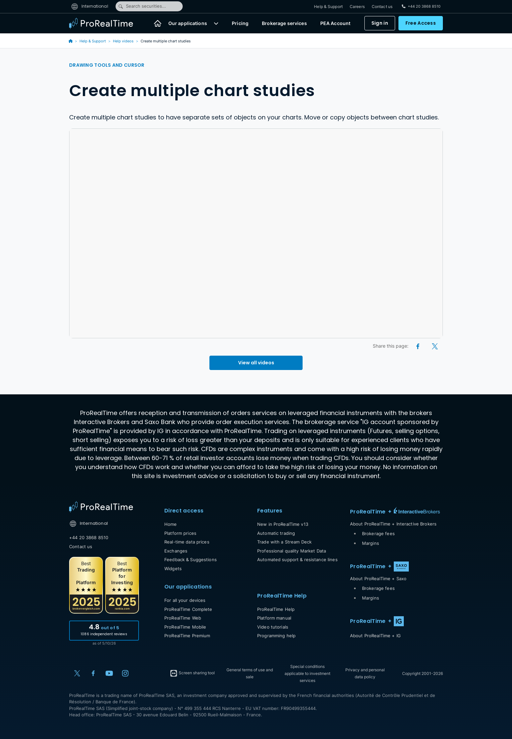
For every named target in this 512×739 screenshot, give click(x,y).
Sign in (379, 23)
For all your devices (185, 600)
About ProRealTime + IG (375, 635)
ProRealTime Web (182, 618)
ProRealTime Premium (187, 635)
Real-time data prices (186, 541)
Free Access (420, 23)
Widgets (173, 568)
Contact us (382, 6)
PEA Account (335, 23)
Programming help (276, 635)
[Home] (157, 23)
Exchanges (175, 550)
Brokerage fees (378, 533)
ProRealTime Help (276, 609)
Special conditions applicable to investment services (307, 673)
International (89, 6)
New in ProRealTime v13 (282, 524)
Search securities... (142, 6)
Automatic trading (276, 533)
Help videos (123, 41)
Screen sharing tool (192, 673)
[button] (216, 23)
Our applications (187, 23)
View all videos (256, 362)
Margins (370, 543)
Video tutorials (272, 627)
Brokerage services (284, 23)
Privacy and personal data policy (365, 673)
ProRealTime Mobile (185, 627)
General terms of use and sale (249, 673)
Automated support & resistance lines (297, 559)
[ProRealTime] (105, 23)
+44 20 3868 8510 (88, 537)
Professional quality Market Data (291, 550)
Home (170, 524)
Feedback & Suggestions (190, 559)
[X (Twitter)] (435, 346)
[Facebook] (418, 346)
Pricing (240, 23)
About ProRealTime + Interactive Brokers (393, 523)
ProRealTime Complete (188, 609)
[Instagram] (125, 673)
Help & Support (328, 6)
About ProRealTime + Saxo (378, 578)
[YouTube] (109, 673)
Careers (357, 6)
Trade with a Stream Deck (284, 541)
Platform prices (180, 533)
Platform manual (274, 618)
